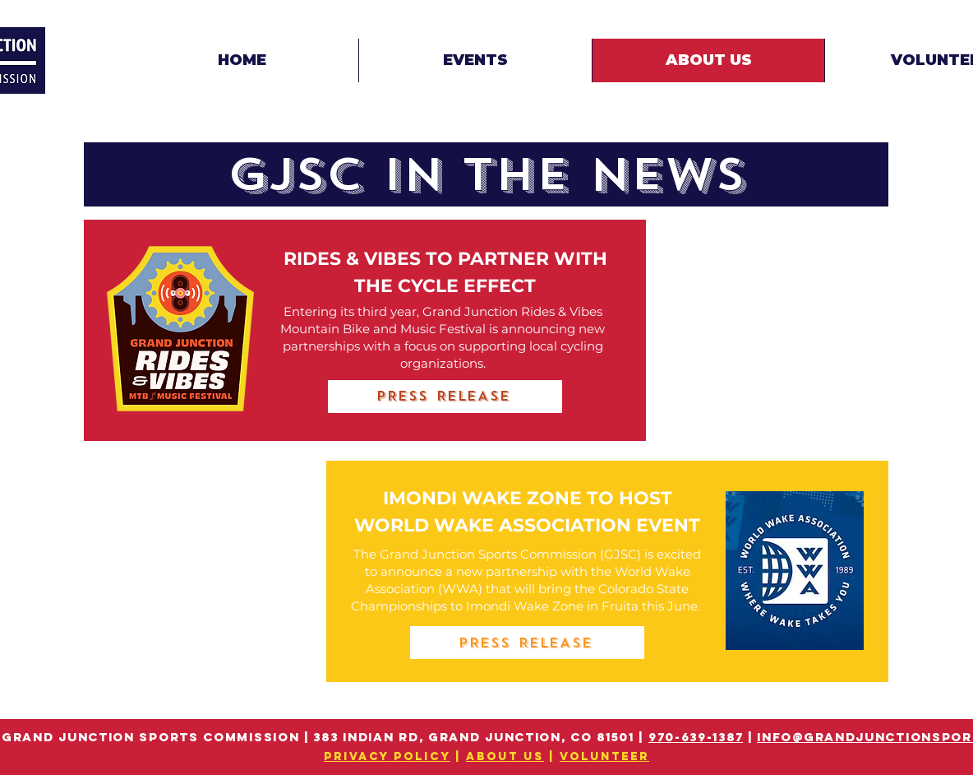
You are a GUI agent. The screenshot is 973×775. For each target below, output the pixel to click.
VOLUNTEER (604, 756)
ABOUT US (505, 756)
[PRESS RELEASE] (445, 396)
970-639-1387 (695, 737)
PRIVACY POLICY (387, 756)
